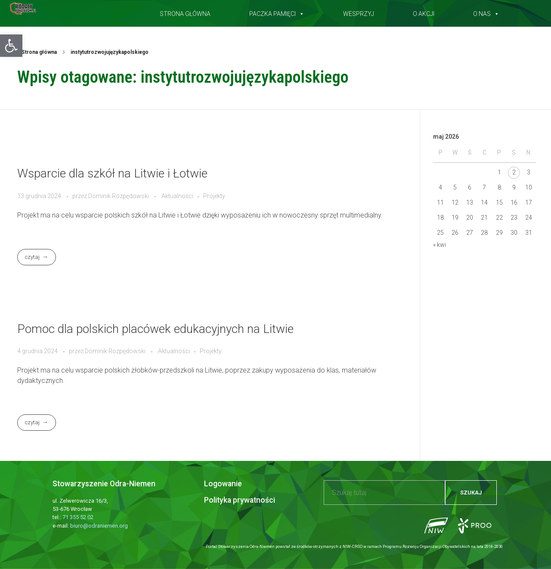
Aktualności (177, 196)
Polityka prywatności (239, 500)
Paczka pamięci (276, 12)
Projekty (214, 196)
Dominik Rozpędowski (119, 196)
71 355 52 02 (77, 517)
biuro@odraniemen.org (99, 525)
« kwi (439, 244)
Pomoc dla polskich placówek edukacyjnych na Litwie (155, 329)
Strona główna (185, 12)
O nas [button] (486, 12)
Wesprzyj (358, 12)
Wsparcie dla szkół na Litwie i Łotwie (112, 173)
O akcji (423, 12)
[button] (11, 45)
